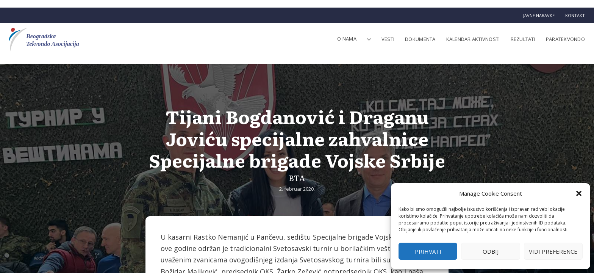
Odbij (491, 251)
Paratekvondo (565, 39)
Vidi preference (553, 251)
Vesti (387, 39)
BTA (297, 178)
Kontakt (575, 15)
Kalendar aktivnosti (473, 39)
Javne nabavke (539, 15)
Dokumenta (420, 39)
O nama (346, 38)
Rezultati (523, 39)
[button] (579, 193)
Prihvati (428, 251)
